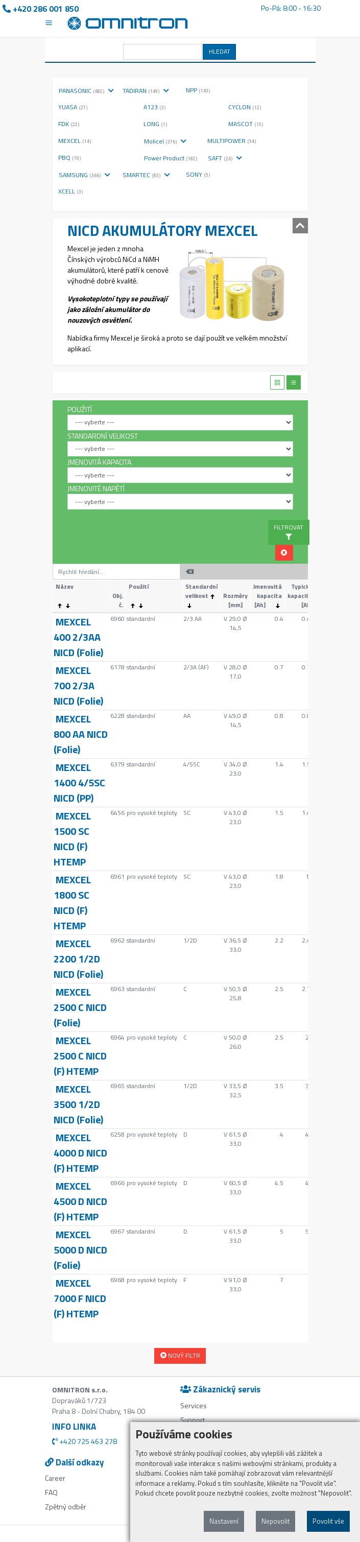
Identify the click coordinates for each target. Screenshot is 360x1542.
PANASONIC (86, 90)
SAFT (225, 158)
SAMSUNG (84, 175)
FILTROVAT (288, 531)
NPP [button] (198, 90)
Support (192, 1419)
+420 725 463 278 (84, 1441)
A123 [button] (154, 107)
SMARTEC (146, 175)
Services (193, 1405)
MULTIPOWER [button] (231, 141)
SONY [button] (198, 174)
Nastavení (223, 1521)
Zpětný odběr (65, 1506)
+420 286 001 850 (41, 9)
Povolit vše (328, 1521)
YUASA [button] (73, 107)
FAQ (51, 1492)
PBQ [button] (69, 157)
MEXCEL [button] (74, 141)
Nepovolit (275, 1521)
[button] (284, 553)
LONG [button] (155, 124)
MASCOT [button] (245, 124)
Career (55, 1478)
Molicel (165, 141)
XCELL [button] (70, 191)
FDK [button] (69, 124)
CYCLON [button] (244, 107)
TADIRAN (146, 90)
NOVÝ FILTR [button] (180, 1355)
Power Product (175, 158)
